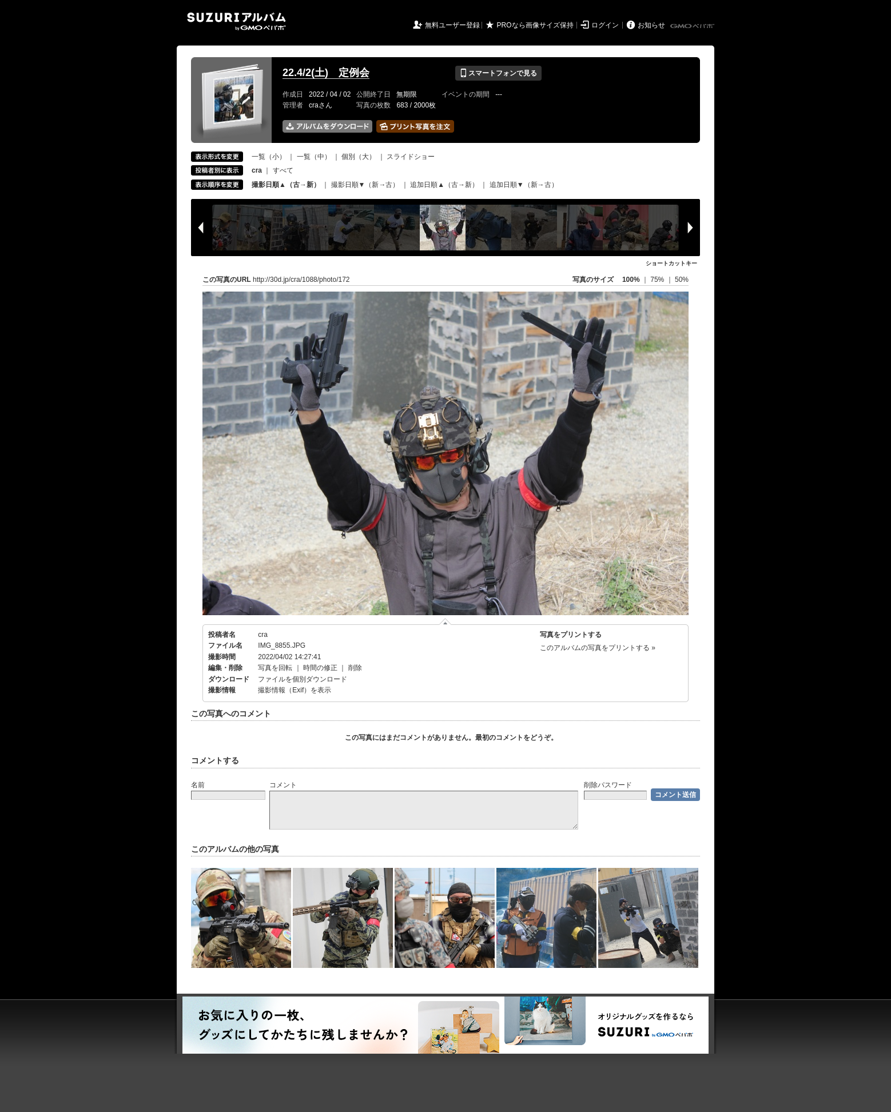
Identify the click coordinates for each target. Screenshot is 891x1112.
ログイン (605, 25)
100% (631, 280)
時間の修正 (320, 668)
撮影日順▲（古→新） (286, 185)
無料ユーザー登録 (452, 25)
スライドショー (411, 157)
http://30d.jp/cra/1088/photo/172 (301, 280)
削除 (355, 668)
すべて (283, 170)
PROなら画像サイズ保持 (535, 25)
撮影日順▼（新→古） (365, 185)
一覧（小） (269, 157)
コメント (283, 785)
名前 (198, 785)
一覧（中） (314, 157)
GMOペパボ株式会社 (693, 26)
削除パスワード (608, 785)
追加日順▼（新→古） (524, 185)
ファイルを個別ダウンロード (302, 679)
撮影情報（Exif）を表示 (294, 690)
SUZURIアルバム (236, 21)
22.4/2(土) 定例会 (326, 72)
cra (263, 635)
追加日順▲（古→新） (444, 185)
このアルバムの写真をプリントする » (597, 648)
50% (682, 280)
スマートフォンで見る (498, 73)
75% (658, 280)
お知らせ (651, 25)
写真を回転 (275, 668)
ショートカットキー (671, 263)
